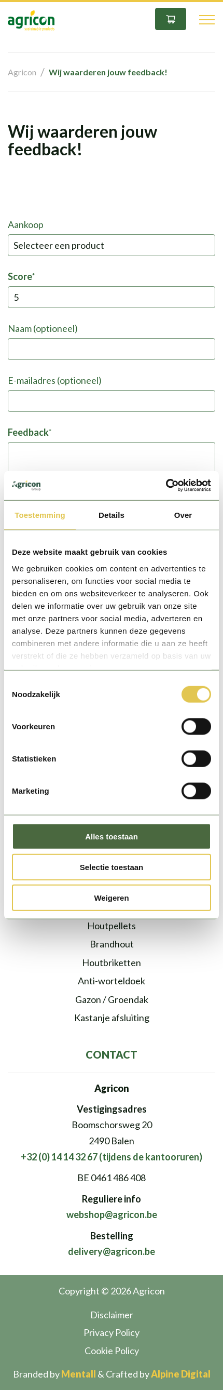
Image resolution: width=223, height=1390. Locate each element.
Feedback (29, 432)
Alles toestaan (111, 836)
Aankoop (26, 224)
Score (21, 276)
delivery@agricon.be (111, 1251)
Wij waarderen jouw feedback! (108, 72)
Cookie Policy (112, 1350)
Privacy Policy (111, 1332)
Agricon (22, 72)
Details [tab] (111, 514)
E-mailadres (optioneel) (55, 380)
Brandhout (112, 944)
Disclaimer (111, 1314)
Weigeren (111, 897)
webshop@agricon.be (111, 1214)
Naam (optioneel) (43, 328)
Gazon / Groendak (111, 999)
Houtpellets (111, 925)
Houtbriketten (111, 962)
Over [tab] (183, 514)
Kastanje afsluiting (111, 1017)
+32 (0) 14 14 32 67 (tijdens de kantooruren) (111, 1156)
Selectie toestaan (112, 866)
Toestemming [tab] (40, 514)
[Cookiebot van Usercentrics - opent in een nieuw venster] (165, 485)
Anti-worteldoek (111, 980)
